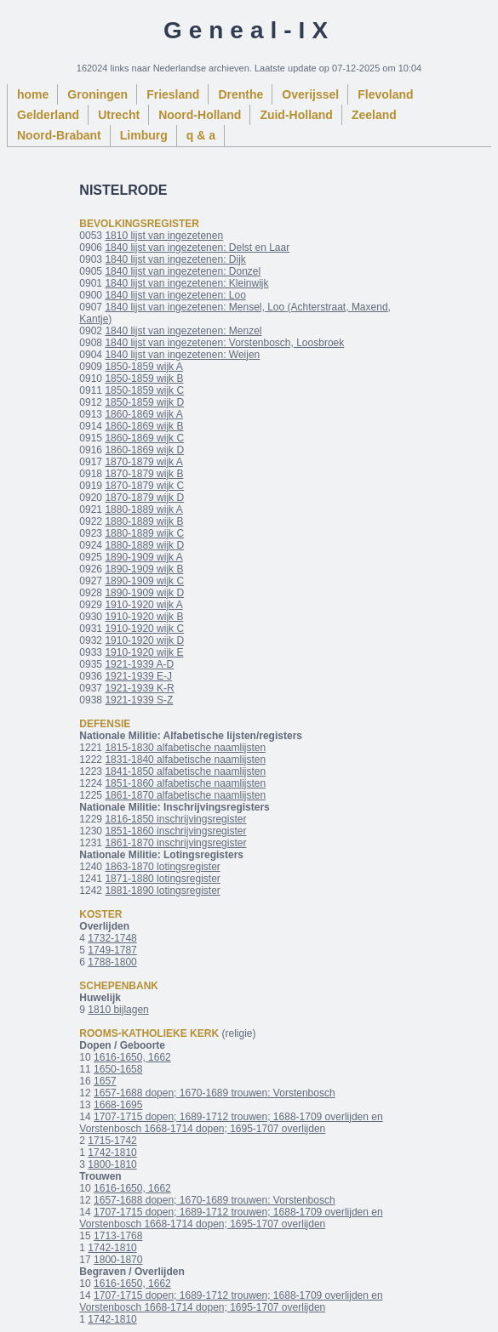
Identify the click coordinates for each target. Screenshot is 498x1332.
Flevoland (385, 94)
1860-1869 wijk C (144, 438)
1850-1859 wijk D (144, 402)
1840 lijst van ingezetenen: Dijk (175, 259)
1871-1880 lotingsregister (162, 879)
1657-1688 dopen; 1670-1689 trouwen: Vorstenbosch (214, 1093)
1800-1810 (112, 1164)
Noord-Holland (199, 115)
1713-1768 (118, 1236)
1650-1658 (118, 1069)
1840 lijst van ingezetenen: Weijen (182, 355)
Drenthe (240, 94)
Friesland (172, 94)
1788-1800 (112, 962)
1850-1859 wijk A (143, 367)
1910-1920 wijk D (144, 640)
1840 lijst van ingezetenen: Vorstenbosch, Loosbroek (224, 343)
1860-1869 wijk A (143, 414)
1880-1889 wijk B (144, 521)
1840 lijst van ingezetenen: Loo (175, 295)
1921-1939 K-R (139, 688)
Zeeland (374, 115)
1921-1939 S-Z (139, 700)
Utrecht (119, 115)
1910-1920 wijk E (144, 652)
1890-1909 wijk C (144, 581)
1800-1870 (118, 1260)
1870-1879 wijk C (144, 486)
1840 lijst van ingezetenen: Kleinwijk (186, 283)
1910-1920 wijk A (143, 605)
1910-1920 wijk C (144, 629)
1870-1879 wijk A (143, 462)
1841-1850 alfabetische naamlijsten (185, 771)
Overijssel (310, 94)
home (33, 94)
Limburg (144, 135)
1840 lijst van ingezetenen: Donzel (182, 271)
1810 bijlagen (118, 1010)
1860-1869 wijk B (144, 426)
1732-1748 (112, 938)
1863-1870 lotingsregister (162, 867)
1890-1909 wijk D (144, 593)
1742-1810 (112, 1152)
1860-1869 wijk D (144, 450)
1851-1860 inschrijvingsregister (175, 831)
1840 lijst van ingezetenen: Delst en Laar (197, 247)
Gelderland (48, 115)
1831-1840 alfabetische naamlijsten (185, 760)
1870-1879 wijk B (144, 474)
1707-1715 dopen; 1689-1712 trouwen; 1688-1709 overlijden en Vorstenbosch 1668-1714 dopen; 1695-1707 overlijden (230, 1123)
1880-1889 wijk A (143, 509)
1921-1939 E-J (138, 676)
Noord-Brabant (59, 135)
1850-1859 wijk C (144, 390)
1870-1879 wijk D (144, 498)
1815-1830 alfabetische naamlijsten (185, 748)
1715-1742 (112, 1141)
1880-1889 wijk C (144, 533)
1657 (105, 1081)
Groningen (97, 94)
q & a (200, 135)
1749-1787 (112, 950)
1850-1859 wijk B (144, 378)
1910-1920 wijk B (144, 617)
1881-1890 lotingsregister (162, 891)
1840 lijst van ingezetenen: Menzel (183, 331)
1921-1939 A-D (139, 664)
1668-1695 (118, 1105)
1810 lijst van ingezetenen (164, 236)
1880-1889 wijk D (144, 545)
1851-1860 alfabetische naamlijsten (185, 783)
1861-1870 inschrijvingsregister (175, 843)
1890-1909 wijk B (144, 569)
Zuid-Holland (296, 115)
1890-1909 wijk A (143, 557)
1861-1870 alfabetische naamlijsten (185, 795)
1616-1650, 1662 (132, 1057)
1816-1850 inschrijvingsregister (175, 819)
